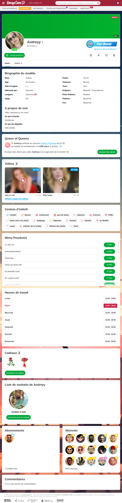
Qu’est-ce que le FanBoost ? (105, 49)
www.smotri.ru (27, 495)
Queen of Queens (48, 143)
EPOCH (58, 495)
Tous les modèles (9, 8)
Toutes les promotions (57, 8)
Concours (73, 8)
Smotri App (85, 8)
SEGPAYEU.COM (67, 495)
